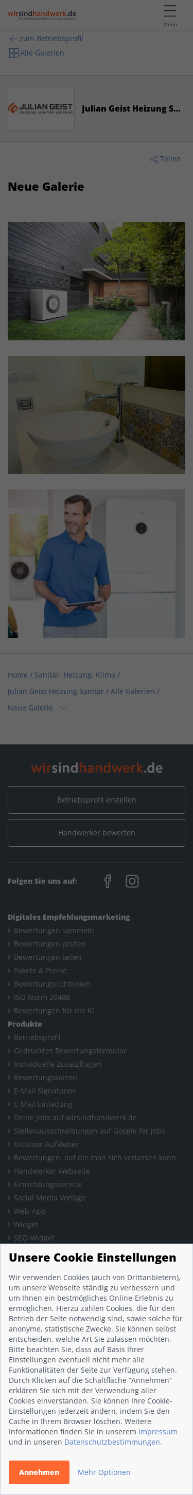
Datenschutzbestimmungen (112, 1442)
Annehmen (39, 1472)
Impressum (158, 1431)
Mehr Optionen (104, 1472)
